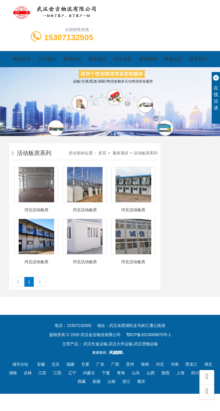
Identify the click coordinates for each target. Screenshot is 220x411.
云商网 (41, 317)
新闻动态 (72, 59)
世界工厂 (82, 317)
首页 (102, 153)
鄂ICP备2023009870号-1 (148, 334)
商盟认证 (173, 59)
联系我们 (198, 59)
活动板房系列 (145, 153)
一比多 (60, 317)
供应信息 (122, 59)
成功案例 (148, 59)
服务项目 (97, 59)
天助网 (104, 317)
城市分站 (20, 364)
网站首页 (22, 59)
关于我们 (47, 59)
